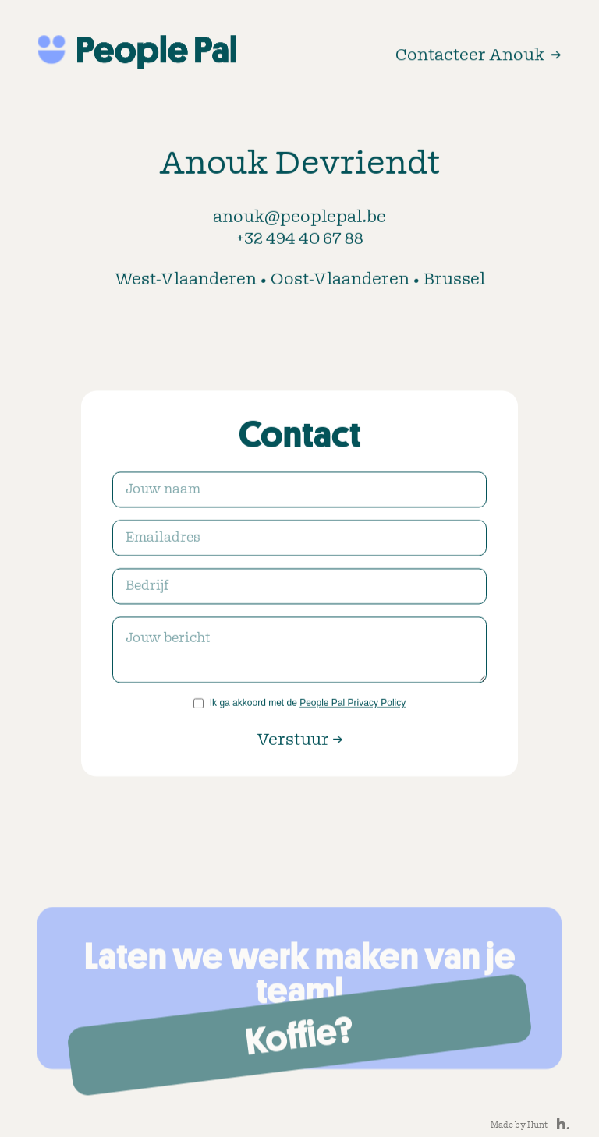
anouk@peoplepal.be (299, 219)
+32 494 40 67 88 (299, 241)
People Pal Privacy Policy (353, 704)
